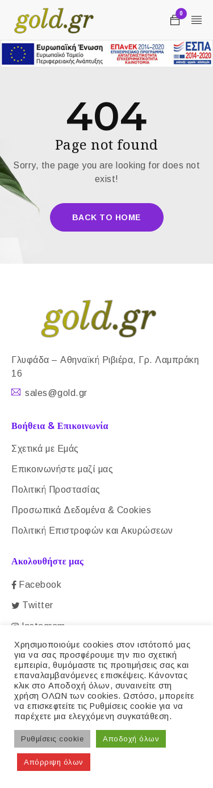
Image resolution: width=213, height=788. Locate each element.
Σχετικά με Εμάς (45, 448)
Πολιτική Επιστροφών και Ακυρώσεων (92, 530)
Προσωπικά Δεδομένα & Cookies (81, 510)
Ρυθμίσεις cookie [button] (52, 739)
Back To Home (106, 217)
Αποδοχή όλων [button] (131, 739)
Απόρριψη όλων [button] (53, 762)
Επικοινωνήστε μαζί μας (62, 469)
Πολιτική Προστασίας (56, 489)
